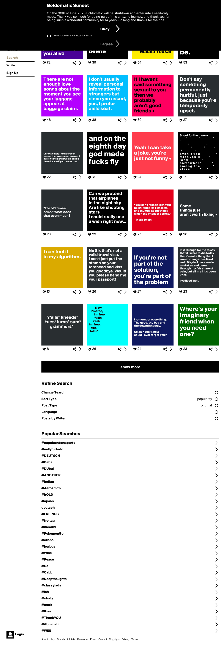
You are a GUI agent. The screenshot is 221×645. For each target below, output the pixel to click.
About (44, 639)
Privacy (125, 639)
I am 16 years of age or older (73, 35)
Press (93, 639)
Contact (102, 639)
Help (52, 639)
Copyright (114, 639)
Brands (61, 639)
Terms (134, 639)
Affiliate (71, 639)
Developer (82, 639)
